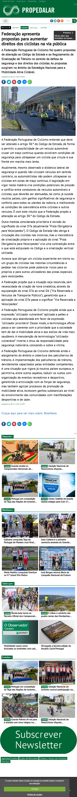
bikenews (24, 27)
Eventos (7, 657)
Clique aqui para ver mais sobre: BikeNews (29, 413)
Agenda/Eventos (9, 758)
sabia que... (34, 27)
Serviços (5, 761)
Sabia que (8, 583)
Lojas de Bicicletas (29, 758)
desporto (15, 27)
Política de (34, 794)
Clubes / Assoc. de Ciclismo (53, 758)
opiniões (44, 27)
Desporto (7, 436)
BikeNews (8, 509)
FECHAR (34, 789)
